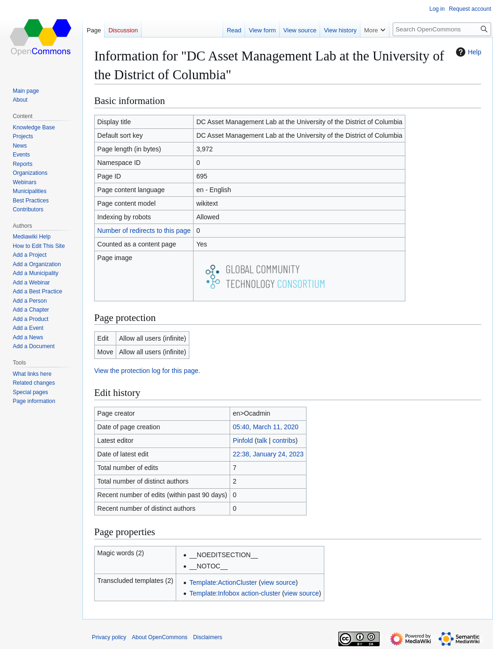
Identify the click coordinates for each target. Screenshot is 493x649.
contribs (283, 440)
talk (262, 440)
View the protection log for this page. (147, 370)
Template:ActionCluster (223, 582)
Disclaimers (207, 637)
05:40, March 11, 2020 (266, 427)
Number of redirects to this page (144, 230)
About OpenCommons (159, 637)
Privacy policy (109, 637)
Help (467, 52)
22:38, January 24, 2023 (268, 454)
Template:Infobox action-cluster (234, 593)
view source (278, 582)
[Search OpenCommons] (442, 29)
